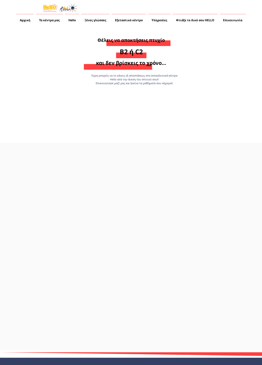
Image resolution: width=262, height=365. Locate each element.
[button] (72, 18)
